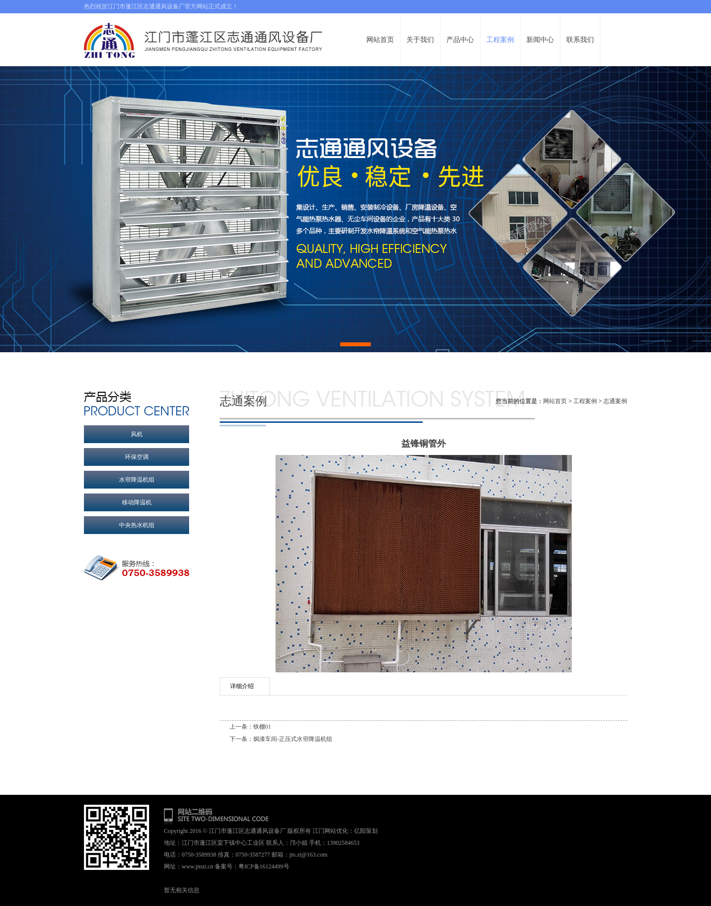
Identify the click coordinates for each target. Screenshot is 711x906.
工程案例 (585, 401)
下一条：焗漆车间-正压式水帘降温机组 (281, 739)
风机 (137, 434)
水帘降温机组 (137, 479)
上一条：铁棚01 (250, 726)
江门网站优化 (330, 830)
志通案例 (615, 401)
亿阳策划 (366, 830)
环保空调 (137, 456)
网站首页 (555, 401)
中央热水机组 (137, 525)
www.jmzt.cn (197, 866)
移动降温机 (137, 502)
